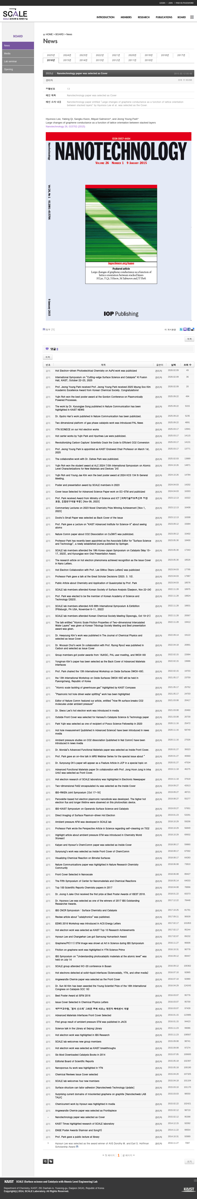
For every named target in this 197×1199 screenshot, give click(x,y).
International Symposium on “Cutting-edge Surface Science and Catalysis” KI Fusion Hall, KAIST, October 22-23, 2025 (101, 378)
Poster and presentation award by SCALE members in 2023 (87, 485)
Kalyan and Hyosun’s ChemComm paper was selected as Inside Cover (93, 844)
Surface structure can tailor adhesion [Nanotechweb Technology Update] (94, 1087)
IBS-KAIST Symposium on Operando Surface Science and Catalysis (92, 808)
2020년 (132, 55)
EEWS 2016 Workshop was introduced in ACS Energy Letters (88, 923)
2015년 (67, 60)
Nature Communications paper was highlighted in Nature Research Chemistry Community (96, 866)
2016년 (51, 60)
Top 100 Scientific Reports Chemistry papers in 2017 (83, 887)
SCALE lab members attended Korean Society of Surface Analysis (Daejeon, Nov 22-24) (103, 589)
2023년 (83, 55)
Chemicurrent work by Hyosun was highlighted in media (85, 1103)
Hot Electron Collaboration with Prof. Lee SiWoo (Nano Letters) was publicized (97, 569)
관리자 (49, 80)
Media (7, 53)
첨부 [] (50, 329)
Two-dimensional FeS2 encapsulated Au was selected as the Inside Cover (95, 785)
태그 (50, 1161)
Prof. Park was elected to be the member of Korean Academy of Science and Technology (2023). (97, 597)
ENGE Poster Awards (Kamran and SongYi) (78, 1130)
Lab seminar (10, 61)
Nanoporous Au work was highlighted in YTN (79, 1067)
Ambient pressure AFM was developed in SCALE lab (83, 821)
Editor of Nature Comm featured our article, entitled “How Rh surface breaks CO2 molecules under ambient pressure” (99, 702)
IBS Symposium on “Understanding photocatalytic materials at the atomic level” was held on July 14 (101, 958)
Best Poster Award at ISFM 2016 (72, 995)
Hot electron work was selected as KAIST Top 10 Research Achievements (95, 930)
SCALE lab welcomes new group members (78, 1041)
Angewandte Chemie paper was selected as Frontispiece (85, 1110)
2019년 (148, 55)
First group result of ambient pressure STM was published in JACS (91, 1021)
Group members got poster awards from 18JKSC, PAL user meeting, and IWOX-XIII (100, 654)
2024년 (67, 55)
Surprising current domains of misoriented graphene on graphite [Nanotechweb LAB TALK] (100, 1095)
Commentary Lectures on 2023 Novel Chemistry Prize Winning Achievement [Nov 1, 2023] (100, 509)
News (7, 45)
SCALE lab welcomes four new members (77, 1080)
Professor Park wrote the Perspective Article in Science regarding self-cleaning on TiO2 (102, 828)
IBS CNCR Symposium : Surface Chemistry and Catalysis (86, 910)
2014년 (83, 60)
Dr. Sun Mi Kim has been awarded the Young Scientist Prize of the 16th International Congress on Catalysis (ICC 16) (100, 987)
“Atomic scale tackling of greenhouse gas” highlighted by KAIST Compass (95, 687)
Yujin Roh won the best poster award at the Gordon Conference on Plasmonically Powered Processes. (99, 398)
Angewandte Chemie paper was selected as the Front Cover (87, 979)
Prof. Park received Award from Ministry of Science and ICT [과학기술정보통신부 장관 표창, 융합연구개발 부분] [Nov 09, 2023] (101, 499)
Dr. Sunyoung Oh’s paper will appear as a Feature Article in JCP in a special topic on (101, 762)
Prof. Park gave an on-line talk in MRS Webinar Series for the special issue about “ (100, 756)
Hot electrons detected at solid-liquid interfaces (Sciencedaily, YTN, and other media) (101, 972)
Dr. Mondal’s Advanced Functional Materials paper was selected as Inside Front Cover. (102, 749)
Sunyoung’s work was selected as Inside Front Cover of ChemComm (92, 851)
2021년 (116, 55)
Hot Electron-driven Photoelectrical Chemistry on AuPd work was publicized (96, 370)
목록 (189, 338)
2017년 (181, 55)
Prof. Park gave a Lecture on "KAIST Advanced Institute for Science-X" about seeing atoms (101, 525)
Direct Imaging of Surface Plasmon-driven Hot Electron (85, 815)
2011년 (132, 60)
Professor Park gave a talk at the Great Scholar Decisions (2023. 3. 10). (94, 576)
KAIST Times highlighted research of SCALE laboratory (84, 1123)
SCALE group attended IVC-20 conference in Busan (83, 966)
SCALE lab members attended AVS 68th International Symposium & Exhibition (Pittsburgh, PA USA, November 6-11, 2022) (97, 607)
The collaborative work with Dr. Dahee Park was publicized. (87, 458)
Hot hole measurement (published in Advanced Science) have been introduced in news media (102, 731)
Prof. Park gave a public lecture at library (77, 1136)
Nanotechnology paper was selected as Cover (82, 73)
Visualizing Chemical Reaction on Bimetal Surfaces (82, 857)
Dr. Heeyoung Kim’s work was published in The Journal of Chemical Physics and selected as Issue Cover (98, 637)
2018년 (165, 55)
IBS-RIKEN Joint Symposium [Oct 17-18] (78, 792)
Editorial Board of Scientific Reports (74, 1061)
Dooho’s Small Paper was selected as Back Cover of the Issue (89, 517)
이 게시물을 (170, 329)
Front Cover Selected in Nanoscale (74, 874)
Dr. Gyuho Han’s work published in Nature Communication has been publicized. (98, 416)
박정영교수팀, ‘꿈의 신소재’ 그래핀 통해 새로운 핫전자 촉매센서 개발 (92, 1008)
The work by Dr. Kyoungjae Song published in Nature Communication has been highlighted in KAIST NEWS (98, 408)
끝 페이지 (128, 1155)
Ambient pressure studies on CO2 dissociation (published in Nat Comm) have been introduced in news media (100, 741)
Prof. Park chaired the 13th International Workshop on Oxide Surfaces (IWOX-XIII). (99, 671)
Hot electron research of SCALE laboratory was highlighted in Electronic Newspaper (100, 779)
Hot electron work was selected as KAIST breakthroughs (85, 1048)
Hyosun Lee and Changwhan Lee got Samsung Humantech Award (91, 936)
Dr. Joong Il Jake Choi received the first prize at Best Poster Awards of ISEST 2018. (100, 894)
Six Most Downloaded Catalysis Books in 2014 (80, 1054)
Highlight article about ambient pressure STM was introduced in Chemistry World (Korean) (98, 836)
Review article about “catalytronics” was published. (82, 916)
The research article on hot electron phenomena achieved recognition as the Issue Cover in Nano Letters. (103, 561)
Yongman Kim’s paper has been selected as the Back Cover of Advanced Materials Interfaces (100, 663)
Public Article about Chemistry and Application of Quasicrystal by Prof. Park (96, 583)
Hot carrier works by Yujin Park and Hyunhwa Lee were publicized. (90, 435)
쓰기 (189, 1161)
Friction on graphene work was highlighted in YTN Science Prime (90, 949)
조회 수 (187, 364)
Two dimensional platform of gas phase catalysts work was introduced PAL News (99, 422)
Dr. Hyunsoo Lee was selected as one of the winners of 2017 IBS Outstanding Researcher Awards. (97, 902)
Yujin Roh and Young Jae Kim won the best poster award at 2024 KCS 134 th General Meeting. (101, 476)
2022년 (100, 55)
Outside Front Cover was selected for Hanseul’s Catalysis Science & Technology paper (102, 717)
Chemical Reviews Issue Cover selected (76, 1074)
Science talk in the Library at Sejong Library (78, 1028)
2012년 (116, 60)
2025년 (51, 55)
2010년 (148, 60)
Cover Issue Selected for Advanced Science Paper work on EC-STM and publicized (100, 491)
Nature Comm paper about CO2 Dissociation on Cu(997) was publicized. (94, 534)
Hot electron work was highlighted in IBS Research (82, 1034)
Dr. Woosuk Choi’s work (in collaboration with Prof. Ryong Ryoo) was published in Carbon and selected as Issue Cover (99, 646)
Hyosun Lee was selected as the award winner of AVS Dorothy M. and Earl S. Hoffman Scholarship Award (102, 1145)
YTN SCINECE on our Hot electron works (77, 429)
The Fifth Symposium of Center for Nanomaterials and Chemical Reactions (95, 880)
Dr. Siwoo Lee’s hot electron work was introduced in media (87, 710)
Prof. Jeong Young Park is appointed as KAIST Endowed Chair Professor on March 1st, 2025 (102, 450)
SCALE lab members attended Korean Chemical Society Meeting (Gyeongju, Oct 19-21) (102, 615)
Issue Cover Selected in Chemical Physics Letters (81, 1002)
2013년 (100, 60)
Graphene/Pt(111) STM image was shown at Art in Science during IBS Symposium (99, 943)
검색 (45, 1161)
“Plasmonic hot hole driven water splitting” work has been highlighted (92, 694)
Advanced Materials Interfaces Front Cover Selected (83, 1015)
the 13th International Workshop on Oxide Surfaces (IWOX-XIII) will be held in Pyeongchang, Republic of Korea (96, 679)
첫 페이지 (109, 1155)
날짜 (173, 364)
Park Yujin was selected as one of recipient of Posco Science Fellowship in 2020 (98, 723)
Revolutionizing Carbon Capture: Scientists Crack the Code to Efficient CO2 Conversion (102, 442)
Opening (8, 69)
